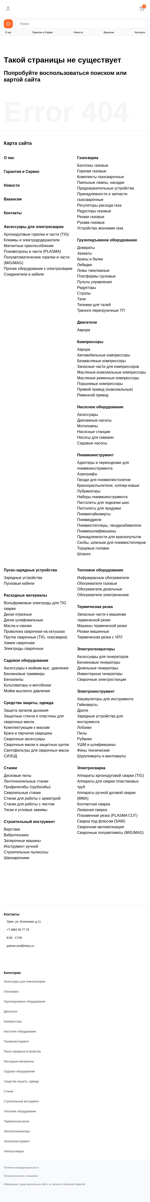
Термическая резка (95, 607)
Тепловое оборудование (100, 570)
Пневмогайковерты (94, 514)
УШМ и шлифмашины (96, 745)
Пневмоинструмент (95, 455)
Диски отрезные (18, 614)
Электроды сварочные (23, 649)
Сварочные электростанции (101, 679)
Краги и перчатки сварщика (28, 733)
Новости (78, 32)
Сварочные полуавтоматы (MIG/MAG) (110, 833)
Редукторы (86, 288)
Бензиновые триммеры (24, 674)
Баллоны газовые (92, 165)
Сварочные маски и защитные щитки (36, 745)
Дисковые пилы (17, 776)
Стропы (84, 293)
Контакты (140, 32)
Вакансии (108, 32)
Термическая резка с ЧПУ (99, 637)
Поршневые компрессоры (100, 384)
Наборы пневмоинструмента (102, 497)
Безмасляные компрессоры (101, 361)
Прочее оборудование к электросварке (38, 269)
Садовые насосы (92, 443)
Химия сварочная (19, 643)
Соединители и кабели (24, 274)
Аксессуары (87, 415)
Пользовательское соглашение (21, 1176)
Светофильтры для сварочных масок (36, 750)
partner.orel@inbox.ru (20, 946)
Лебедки (84, 265)
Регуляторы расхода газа (99, 205)
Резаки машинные (93, 631)
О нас (8, 32)
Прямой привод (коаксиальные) (105, 389)
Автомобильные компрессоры (103, 355)
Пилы (82, 733)
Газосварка (87, 158)
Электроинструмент (96, 691)
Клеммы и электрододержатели (32, 240)
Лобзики (84, 727)
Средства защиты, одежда (28, 703)
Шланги (84, 554)
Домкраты (86, 248)
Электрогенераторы (96, 649)
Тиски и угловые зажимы (25, 810)
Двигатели (87, 322)
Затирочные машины (22, 841)
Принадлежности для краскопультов (109, 537)
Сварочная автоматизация (100, 827)
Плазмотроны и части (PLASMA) (32, 251)
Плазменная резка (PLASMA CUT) (107, 815)
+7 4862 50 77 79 (18, 929)
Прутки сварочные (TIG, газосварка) (35, 637)
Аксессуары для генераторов (102, 657)
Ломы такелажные (93, 270)
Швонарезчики (16, 858)
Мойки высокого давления (27, 691)
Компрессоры (90, 342)
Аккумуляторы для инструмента (105, 699)
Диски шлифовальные (23, 620)
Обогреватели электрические (103, 595)
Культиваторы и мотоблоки (27, 685)
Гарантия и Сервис (42, 32)
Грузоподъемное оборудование (107, 240)
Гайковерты (87, 705)
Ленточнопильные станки (26, 781)
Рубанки (84, 739)
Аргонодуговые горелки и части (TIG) (36, 234)
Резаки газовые (90, 217)
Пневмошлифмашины (96, 531)
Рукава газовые (91, 222)
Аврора (83, 330)
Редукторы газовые (94, 211)
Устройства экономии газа (100, 228)
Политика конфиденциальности (21, 1168)
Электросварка (91, 768)
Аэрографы (87, 474)
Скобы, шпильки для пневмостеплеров (111, 542)
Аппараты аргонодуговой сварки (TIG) (110, 776)
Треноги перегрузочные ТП (101, 310)
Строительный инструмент (29, 822)
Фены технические (93, 750)
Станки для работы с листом (29, 804)
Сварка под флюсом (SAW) (101, 821)
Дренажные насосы (94, 420)
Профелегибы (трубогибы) (27, 787)
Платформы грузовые (96, 276)
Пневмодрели (89, 520)
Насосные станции (93, 432)
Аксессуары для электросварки (34, 227)
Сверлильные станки (22, 793)
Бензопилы (13, 679)
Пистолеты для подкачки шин (103, 503)
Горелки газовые (91, 171)
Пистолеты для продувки (99, 508)
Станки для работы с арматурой (32, 798)
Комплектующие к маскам (27, 727)
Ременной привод (92, 395)
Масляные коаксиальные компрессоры (111, 372)
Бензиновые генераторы (98, 662)
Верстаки (12, 829)
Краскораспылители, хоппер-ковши (108, 485)
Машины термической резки (102, 626)
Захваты (84, 253)
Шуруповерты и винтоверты (101, 756)
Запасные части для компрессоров (108, 367)
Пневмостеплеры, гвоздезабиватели (109, 525)
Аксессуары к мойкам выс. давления (36, 668)
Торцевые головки (93, 548)
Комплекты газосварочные (100, 177)
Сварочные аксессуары (24, 739)
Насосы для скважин (95, 437)
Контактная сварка (93, 804)
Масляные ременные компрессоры (108, 378)
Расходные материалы (25, 595)
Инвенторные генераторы (99, 674)
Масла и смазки (18, 626)
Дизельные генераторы (97, 668)
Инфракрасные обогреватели (103, 578)
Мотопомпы (87, 426)
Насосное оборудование (100, 407)
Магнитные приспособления (28, 246)
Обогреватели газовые (97, 583)
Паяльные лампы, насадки (100, 182)
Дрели (82, 710)
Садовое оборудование (26, 660)
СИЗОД (10, 756)
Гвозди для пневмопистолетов (103, 480)
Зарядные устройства (23, 578)
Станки (10, 768)
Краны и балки (90, 259)
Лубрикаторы (88, 491)
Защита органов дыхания (26, 710)
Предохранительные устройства (105, 188)
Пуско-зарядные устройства (30, 570)
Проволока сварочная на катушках (34, 631)
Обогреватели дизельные (99, 589)
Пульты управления (94, 282)
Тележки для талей (94, 305)
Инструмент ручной (21, 846)
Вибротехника (16, 835)
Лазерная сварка (92, 810)
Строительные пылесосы (26, 852)
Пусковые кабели (19, 583)
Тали (81, 299)
